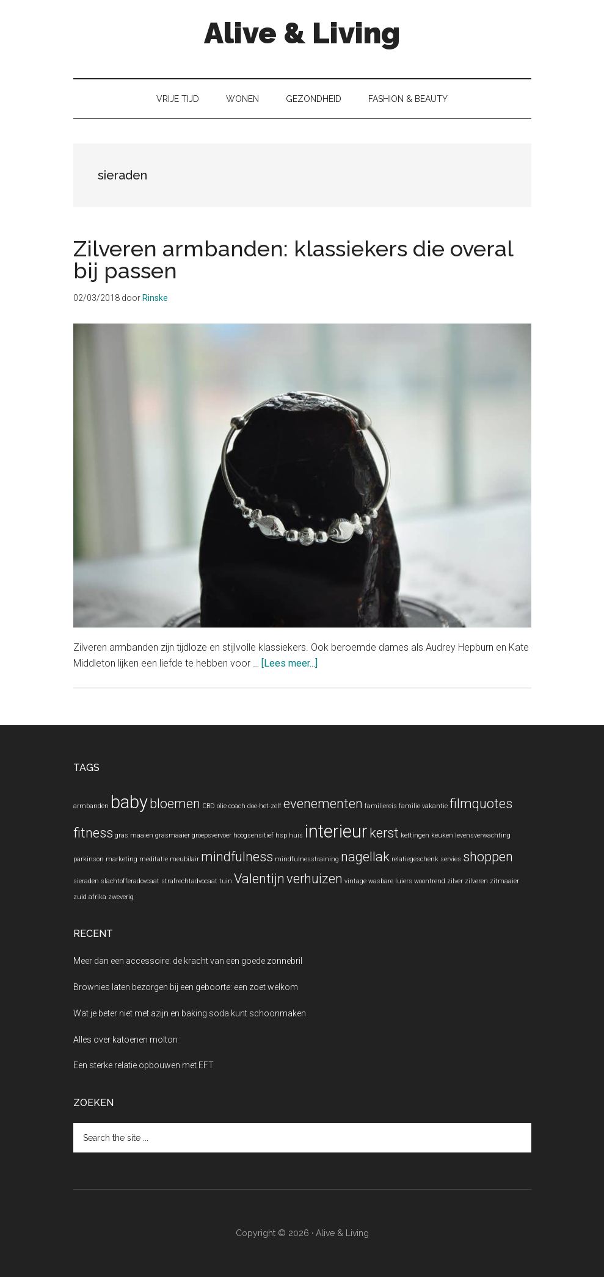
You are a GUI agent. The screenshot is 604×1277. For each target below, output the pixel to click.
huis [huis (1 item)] (296, 835)
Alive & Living (302, 33)
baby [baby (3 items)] (129, 802)
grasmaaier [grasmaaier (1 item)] (172, 835)
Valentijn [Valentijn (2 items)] (259, 878)
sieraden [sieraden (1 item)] (86, 881)
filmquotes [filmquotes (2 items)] (480, 803)
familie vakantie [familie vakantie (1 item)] (423, 806)
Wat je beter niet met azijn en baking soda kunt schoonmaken (189, 1013)
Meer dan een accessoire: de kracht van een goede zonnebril (187, 961)
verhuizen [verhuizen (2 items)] (314, 878)
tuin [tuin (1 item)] (225, 881)
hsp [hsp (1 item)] (281, 835)
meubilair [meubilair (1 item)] (184, 859)
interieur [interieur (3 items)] (336, 831)
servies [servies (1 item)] (450, 859)
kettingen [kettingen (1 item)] (415, 835)
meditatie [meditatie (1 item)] (153, 859)
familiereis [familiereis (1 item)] (381, 806)
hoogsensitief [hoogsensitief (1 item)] (253, 835)
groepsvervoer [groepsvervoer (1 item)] (211, 835)
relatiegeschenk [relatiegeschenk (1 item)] (414, 859)
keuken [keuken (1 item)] (442, 835)
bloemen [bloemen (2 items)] (175, 803)
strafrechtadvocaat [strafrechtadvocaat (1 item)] (189, 881)
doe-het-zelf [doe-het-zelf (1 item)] (264, 806)
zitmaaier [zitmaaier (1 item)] (504, 881)
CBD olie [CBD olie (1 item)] (214, 806)
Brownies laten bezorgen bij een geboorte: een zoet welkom (185, 987)
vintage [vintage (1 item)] (355, 881)
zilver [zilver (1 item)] (455, 881)
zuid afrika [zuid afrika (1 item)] (89, 897)
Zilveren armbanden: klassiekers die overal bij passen (293, 259)
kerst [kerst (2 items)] (384, 833)
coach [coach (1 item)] (237, 806)
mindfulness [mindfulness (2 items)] (237, 856)
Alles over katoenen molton (125, 1039)
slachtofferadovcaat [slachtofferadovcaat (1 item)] (130, 881)
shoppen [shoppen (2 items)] (488, 856)
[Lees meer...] (289, 663)
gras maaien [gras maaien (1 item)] (134, 835)
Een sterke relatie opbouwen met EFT (143, 1065)
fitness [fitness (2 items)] (93, 833)
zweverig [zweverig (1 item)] (121, 897)
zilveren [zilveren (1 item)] (476, 881)
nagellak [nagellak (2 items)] (365, 856)
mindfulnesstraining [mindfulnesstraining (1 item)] (307, 859)
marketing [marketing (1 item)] (121, 859)
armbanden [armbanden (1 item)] (91, 806)
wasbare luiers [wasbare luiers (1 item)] (390, 881)
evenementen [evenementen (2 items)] (323, 803)
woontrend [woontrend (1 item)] (429, 881)
